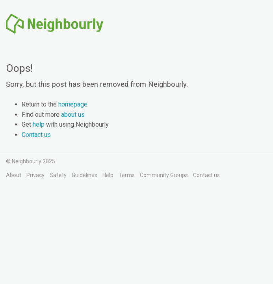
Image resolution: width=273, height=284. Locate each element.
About (13, 175)
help (39, 124)
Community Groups (164, 175)
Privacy (35, 175)
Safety (58, 175)
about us (73, 114)
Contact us (36, 134)
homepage (72, 104)
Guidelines (84, 175)
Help (107, 175)
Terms (127, 175)
